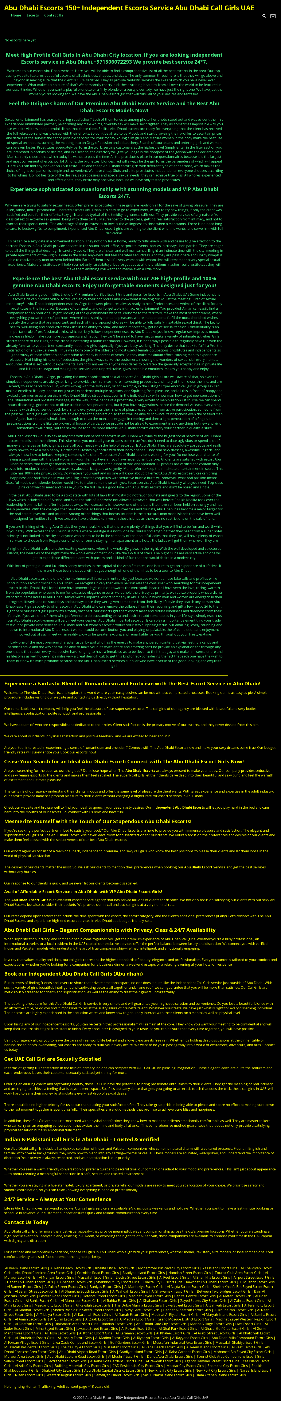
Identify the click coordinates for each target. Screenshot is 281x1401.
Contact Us (53, 15)
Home (16, 15)
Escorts (33, 15)
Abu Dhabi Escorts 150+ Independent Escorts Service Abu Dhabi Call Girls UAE (129, 7)
